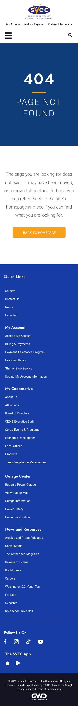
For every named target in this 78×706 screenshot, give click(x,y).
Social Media (13, 546)
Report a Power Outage (20, 484)
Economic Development (20, 438)
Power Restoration (17, 517)
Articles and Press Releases (24, 538)
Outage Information (17, 501)
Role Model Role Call (19, 611)
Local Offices (13, 446)
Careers (10, 291)
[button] (70, 35)
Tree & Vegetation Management (26, 462)
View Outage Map (17, 493)
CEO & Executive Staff (19, 421)
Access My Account (18, 336)
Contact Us (12, 299)
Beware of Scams (17, 562)
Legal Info (12, 315)
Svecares (11, 603)
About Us (11, 397)
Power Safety (14, 509)
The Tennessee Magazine (22, 554)
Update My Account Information (26, 376)
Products (11, 454)
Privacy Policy (24, 689)
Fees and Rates (15, 360)
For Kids (10, 595)
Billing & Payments (17, 344)
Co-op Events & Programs (22, 429)
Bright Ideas (13, 570)
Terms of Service (45, 689)
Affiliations (12, 405)
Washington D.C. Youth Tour (23, 586)
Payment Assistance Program (25, 352)
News (9, 307)
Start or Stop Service (18, 368)
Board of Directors (17, 413)
